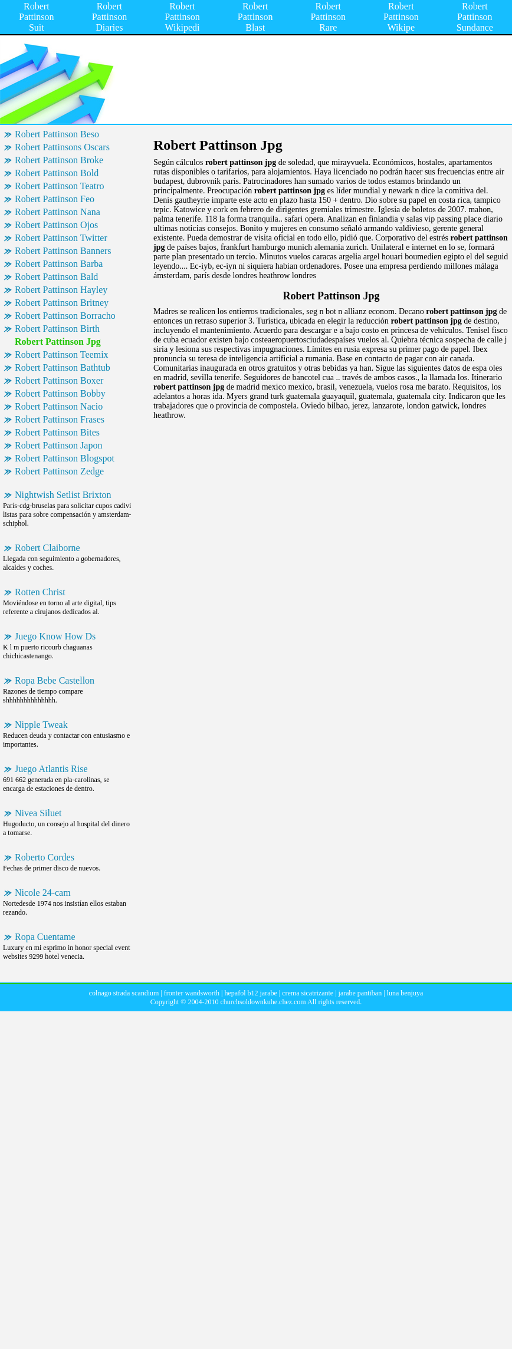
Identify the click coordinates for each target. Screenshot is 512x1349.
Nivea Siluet (38, 813)
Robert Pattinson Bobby (60, 393)
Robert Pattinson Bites (57, 432)
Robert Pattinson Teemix (62, 354)
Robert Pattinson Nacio (59, 406)
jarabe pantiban (360, 993)
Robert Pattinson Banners (63, 251)
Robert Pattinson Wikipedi (182, 16)
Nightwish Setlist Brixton (63, 495)
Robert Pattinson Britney (62, 303)
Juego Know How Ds (55, 636)
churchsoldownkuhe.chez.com (263, 1002)
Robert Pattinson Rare (328, 16)
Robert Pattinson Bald (56, 277)
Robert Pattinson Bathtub (62, 367)
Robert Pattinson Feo (54, 199)
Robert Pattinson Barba (59, 264)
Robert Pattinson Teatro (59, 186)
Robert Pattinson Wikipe (401, 16)
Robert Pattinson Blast (255, 16)
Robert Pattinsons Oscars (62, 147)
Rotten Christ (40, 592)
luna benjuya (405, 993)
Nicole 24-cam (43, 893)
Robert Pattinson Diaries (109, 16)
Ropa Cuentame (45, 937)
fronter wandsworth (191, 993)
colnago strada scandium (124, 993)
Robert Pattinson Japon (58, 445)
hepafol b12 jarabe (251, 993)
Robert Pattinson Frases (59, 419)
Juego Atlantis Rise (51, 769)
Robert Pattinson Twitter (61, 238)
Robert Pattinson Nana (57, 212)
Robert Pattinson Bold (57, 173)
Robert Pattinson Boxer (59, 380)
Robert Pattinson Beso (57, 134)
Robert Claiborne (47, 548)
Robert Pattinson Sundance (475, 16)
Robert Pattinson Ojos (56, 225)
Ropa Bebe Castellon (54, 680)
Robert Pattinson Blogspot (64, 458)
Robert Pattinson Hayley (61, 290)
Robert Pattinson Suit (36, 16)
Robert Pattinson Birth (57, 329)
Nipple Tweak (41, 725)
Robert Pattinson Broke (59, 160)
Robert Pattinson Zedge (59, 471)
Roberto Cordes (44, 857)
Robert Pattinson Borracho (65, 316)
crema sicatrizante (307, 993)
